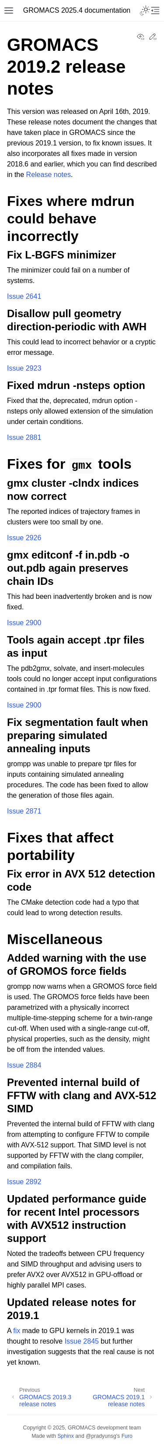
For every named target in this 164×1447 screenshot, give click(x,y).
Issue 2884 (24, 1065)
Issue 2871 (24, 811)
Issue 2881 (24, 437)
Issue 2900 (24, 622)
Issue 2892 (24, 1181)
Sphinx (65, 1436)
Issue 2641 (24, 296)
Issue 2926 (24, 537)
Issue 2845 (82, 1341)
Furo (127, 1436)
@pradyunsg (101, 1436)
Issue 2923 (24, 368)
